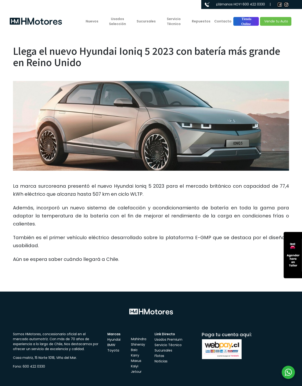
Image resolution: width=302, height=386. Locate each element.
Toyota (113, 350)
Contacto (222, 21)
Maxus (136, 360)
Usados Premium (168, 339)
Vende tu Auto (275, 21)
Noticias (161, 361)
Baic (134, 350)
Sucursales (146, 21)
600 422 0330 (254, 4)
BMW (111, 345)
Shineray (138, 344)
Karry (135, 355)
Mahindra (138, 339)
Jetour (136, 371)
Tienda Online (246, 21)
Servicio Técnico (174, 21)
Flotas (159, 355)
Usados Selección (117, 21)
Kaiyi (134, 366)
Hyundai (114, 339)
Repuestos (201, 21)
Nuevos (92, 21)
